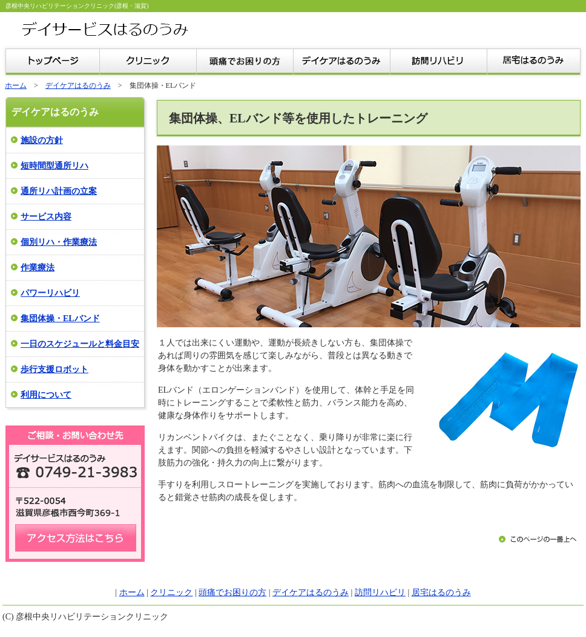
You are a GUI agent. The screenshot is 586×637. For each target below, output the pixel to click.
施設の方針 (42, 140)
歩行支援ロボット (54, 369)
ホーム (16, 85)
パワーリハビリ (50, 293)
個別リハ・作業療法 (59, 242)
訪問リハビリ (380, 592)
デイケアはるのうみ (78, 85)
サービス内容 (46, 216)
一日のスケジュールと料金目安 (80, 344)
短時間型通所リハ (54, 165)
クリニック (171, 592)
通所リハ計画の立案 (59, 191)
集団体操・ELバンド (60, 318)
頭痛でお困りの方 (232, 592)
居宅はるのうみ (441, 592)
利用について (46, 394)
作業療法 (37, 267)
